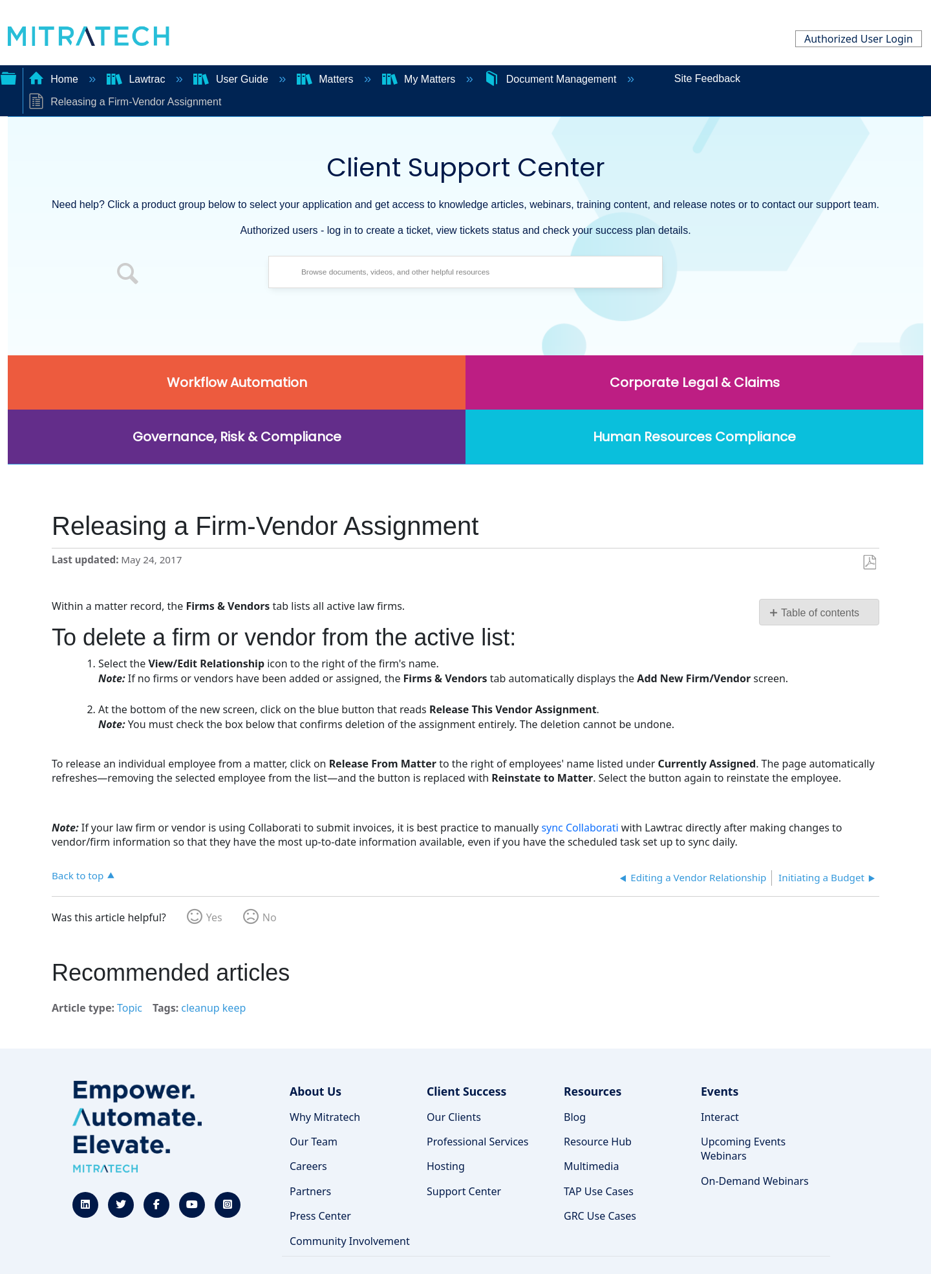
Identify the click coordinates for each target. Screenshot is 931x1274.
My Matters (420, 79)
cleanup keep (213, 1008)
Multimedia (591, 1166)
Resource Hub (598, 1141)
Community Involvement (350, 1241)
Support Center (464, 1191)
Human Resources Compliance (694, 437)
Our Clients (454, 1117)
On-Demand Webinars (755, 1181)
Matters (326, 79)
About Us (315, 1091)
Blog (575, 1117)
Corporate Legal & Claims (695, 382)
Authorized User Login (858, 39)
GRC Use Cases (600, 1216)
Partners (310, 1191)
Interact (720, 1117)
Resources (592, 1091)
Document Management (551, 79)
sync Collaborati (579, 827)
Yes (214, 917)
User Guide (232, 79)
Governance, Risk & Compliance (237, 437)
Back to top (77, 875)
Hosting (446, 1166)
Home (54, 79)
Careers (308, 1166)
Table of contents (820, 612)
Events (719, 1091)
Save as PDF (869, 562)
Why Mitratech (325, 1117)
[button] (128, 275)
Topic (129, 1008)
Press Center (320, 1216)
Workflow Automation (237, 382)
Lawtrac (137, 79)
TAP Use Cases (599, 1191)
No (269, 917)
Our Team (313, 1141)
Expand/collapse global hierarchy (8, 77)
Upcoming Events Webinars (743, 1148)
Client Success (466, 1091)
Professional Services (478, 1141)
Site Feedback (707, 78)
